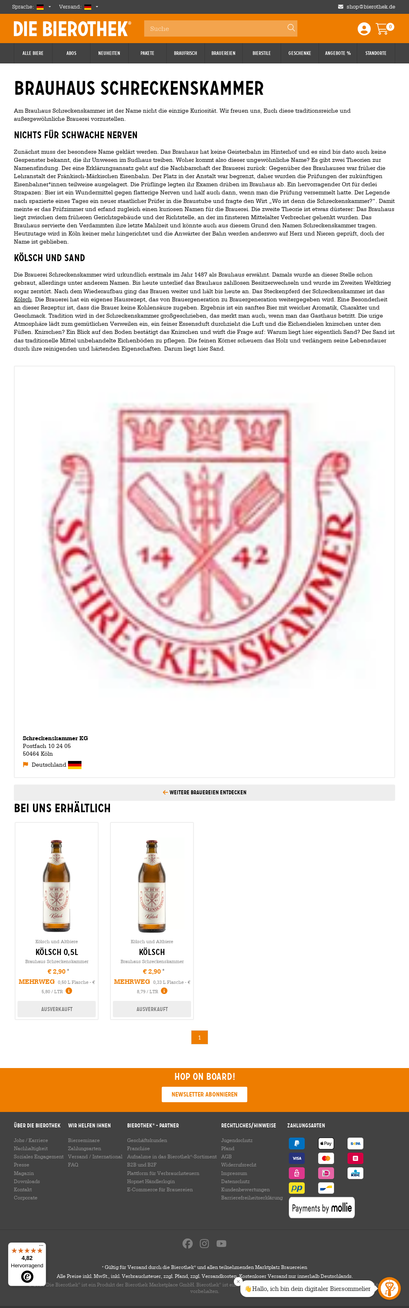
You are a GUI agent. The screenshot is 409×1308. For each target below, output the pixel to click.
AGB (226, 1156)
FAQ (73, 1164)
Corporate (25, 1197)
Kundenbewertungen (245, 1189)
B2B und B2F (141, 1164)
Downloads (27, 1181)
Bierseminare (84, 1140)
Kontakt (23, 1189)
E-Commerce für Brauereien (160, 1189)
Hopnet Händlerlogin (151, 1181)
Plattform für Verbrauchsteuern (163, 1173)
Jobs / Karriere (31, 1140)
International (107, 1156)
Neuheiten (109, 53)
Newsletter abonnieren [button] (204, 1094)
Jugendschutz (237, 1140)
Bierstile (262, 53)
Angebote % (338, 53)
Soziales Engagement (39, 1156)
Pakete (147, 53)
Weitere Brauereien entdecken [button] (204, 792)
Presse (21, 1164)
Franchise (138, 1148)
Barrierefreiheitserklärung (252, 1197)
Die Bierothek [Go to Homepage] (72, 28)
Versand (78, 1156)
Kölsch (23, 299)
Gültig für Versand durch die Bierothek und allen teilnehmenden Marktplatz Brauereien (204, 1269)
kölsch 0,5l (56, 952)
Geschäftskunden (147, 1140)
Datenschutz (235, 1181)
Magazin (24, 1173)
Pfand (227, 1148)
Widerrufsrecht (238, 1164)
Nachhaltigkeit (31, 1148)
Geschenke (299, 53)
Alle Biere (33, 53)
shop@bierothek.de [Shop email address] (371, 7)
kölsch (152, 952)
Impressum (234, 1173)
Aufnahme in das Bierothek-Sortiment (172, 1156)
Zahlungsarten (84, 1148)
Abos (71, 53)
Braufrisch (185, 53)
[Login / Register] (364, 31)
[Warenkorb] (388, 31)
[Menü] (41, 1247)
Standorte (376, 53)
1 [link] (199, 1037)
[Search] (287, 28)
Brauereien (223, 53)
